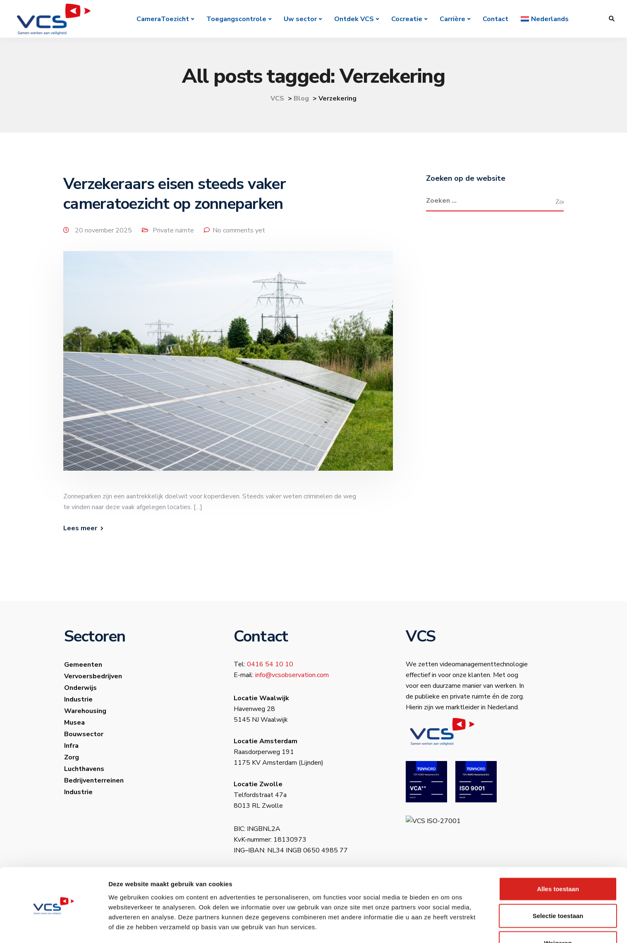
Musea (74, 723)
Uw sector (300, 19)
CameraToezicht (163, 19)
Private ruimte (173, 230)
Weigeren (558, 915)
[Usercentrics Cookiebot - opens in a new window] (53, 927)
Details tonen (447, 926)
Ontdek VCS (354, 19)
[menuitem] (545, 19)
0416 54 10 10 (270, 665)
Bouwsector (83, 735)
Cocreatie (407, 19)
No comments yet (239, 230)
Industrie (78, 700)
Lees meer (80, 529)
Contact (496, 19)
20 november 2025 (104, 230)
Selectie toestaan (558, 889)
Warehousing (85, 712)
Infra (71, 747)
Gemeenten (83, 665)
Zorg (71, 758)
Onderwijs (80, 689)
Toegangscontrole (237, 19)
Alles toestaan (558, 861)
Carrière (453, 19)
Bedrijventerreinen (94, 781)
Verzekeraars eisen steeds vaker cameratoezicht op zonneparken (174, 193)
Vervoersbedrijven (93, 677)
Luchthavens (84, 770)
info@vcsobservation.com (292, 676)
